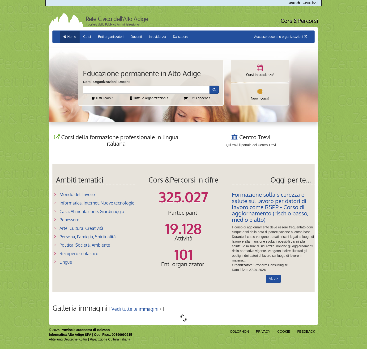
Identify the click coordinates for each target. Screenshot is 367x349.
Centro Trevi (254, 137)
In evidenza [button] (157, 37)
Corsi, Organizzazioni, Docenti (106, 82)
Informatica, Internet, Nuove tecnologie (97, 202)
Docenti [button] (136, 37)
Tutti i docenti (197, 98)
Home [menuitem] (69, 37)
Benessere (69, 219)
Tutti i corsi (103, 98)
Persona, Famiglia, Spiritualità (88, 236)
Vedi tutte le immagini (134, 309)
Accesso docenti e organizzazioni (280, 37)
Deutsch (294, 3)
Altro (273, 278)
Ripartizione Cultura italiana (110, 339)
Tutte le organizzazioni (149, 98)
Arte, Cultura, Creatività (81, 228)
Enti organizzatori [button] (111, 37)
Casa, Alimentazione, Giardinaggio (92, 211)
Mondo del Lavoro (77, 194)
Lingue (66, 262)
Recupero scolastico (79, 253)
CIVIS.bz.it (310, 3)
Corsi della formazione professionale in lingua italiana (119, 140)
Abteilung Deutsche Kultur (68, 339)
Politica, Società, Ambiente (85, 245)
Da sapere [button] (180, 37)
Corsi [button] (87, 37)
